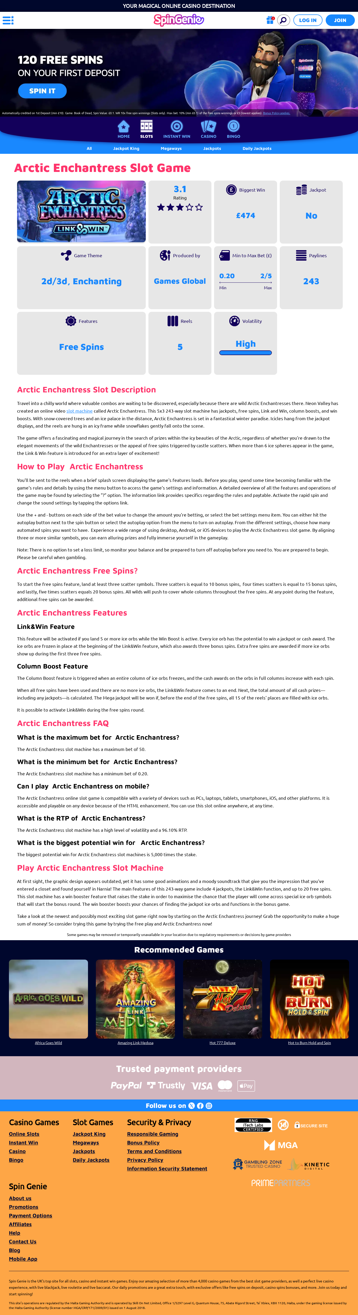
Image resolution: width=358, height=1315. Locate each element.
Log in (308, 20)
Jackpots (84, 1151)
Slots (146, 136)
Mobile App (23, 1259)
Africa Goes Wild (48, 1042)
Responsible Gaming (152, 1134)
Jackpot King (89, 1134)
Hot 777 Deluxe (223, 1042)
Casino (208, 136)
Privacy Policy (145, 1160)
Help (14, 1233)
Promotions (23, 1207)
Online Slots (24, 1134)
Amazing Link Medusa (135, 1042)
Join (340, 20)
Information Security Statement (167, 1168)
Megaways (86, 1142)
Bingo (233, 136)
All (89, 148)
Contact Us (23, 1241)
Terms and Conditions (154, 1151)
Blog (14, 1250)
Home (124, 136)
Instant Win (176, 136)
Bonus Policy (143, 1142)
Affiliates (20, 1224)
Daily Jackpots (91, 1160)
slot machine (79, 410)
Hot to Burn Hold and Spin (309, 1042)
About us (20, 1198)
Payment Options (30, 1215)
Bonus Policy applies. (276, 113)
